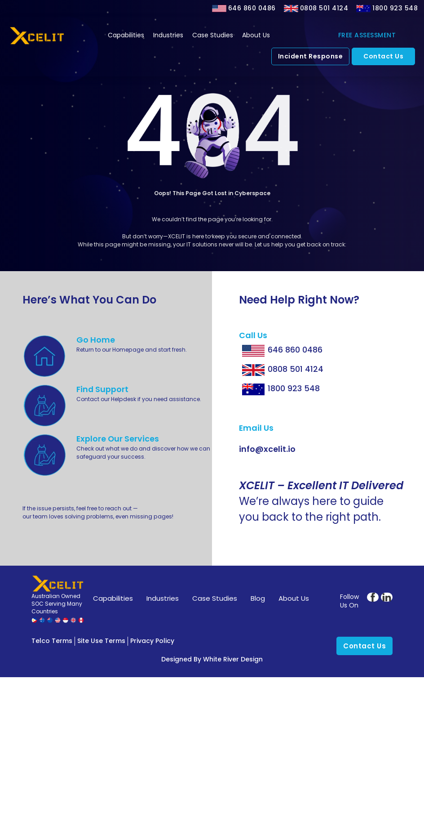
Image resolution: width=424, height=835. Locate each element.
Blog (258, 598)
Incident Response (310, 56)
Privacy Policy (152, 640)
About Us (256, 35)
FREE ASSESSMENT (367, 35)
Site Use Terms (101, 640)
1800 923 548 (395, 8)
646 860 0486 (252, 8)
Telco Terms (51, 640)
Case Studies (212, 35)
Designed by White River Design (212, 659)
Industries (168, 35)
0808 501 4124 (324, 8)
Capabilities (126, 35)
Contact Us (383, 56)
